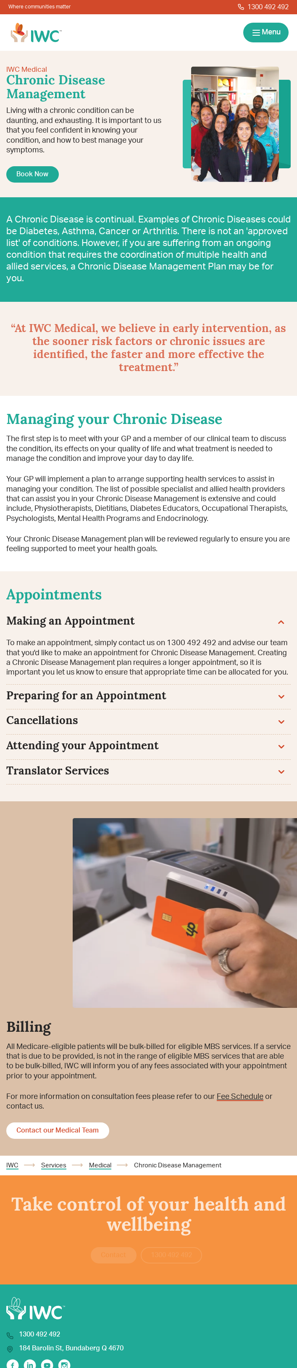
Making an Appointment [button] (145, 622)
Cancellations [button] (145, 721)
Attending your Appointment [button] (145, 746)
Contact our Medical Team (57, 1130)
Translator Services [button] (145, 771)
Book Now (32, 174)
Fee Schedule (240, 1097)
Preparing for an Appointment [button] (145, 696)
